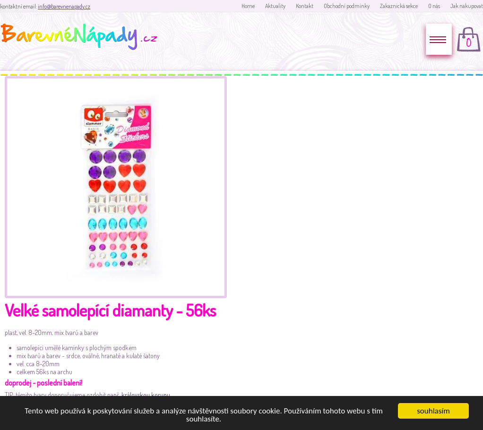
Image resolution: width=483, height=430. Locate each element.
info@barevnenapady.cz (64, 6)
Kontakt (304, 5)
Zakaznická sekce (399, 5)
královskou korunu (145, 395)
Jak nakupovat (466, 5)
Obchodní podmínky (347, 5)
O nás (434, 5)
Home (248, 5)
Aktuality (275, 5)
